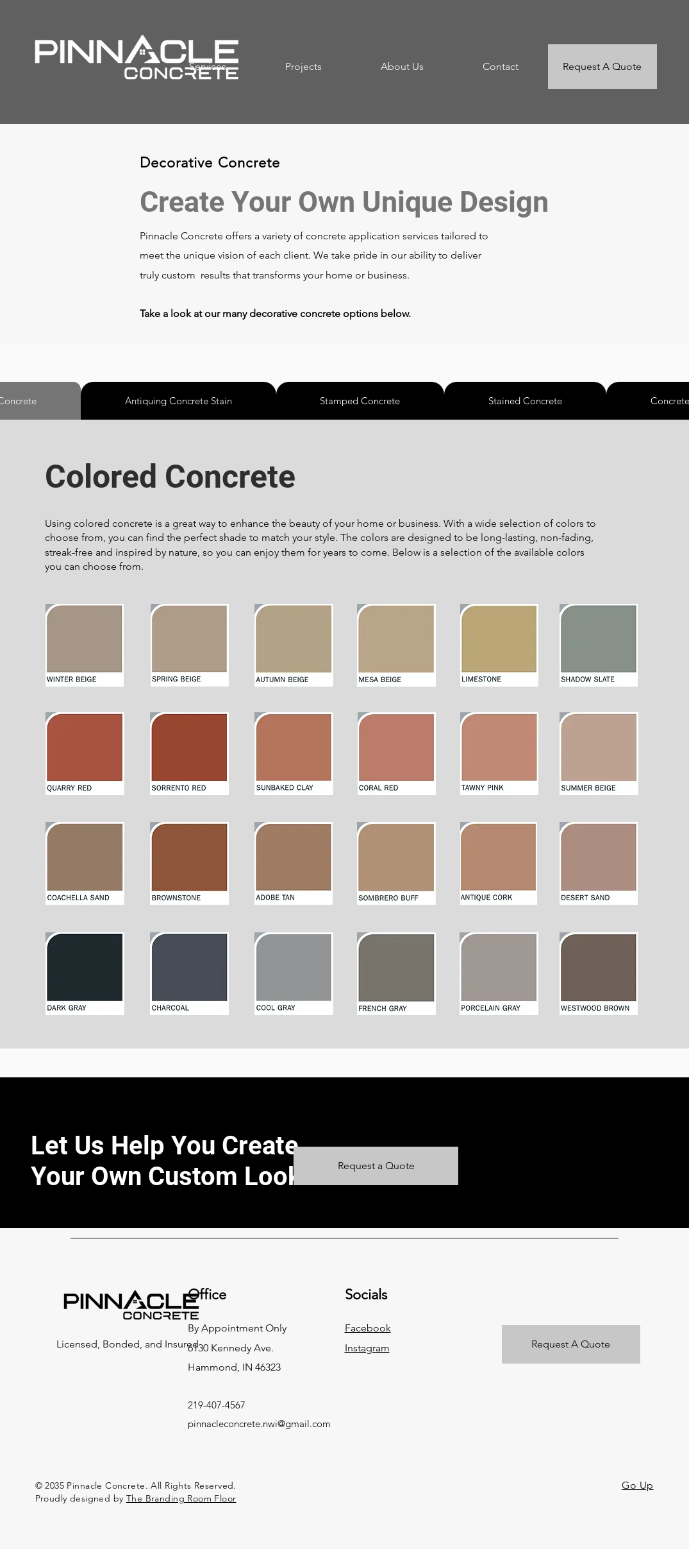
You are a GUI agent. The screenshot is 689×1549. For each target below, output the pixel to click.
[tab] (178, 401)
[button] (208, 67)
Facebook (368, 1328)
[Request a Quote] (376, 1166)
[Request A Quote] (602, 66)
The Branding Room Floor (181, 1498)
